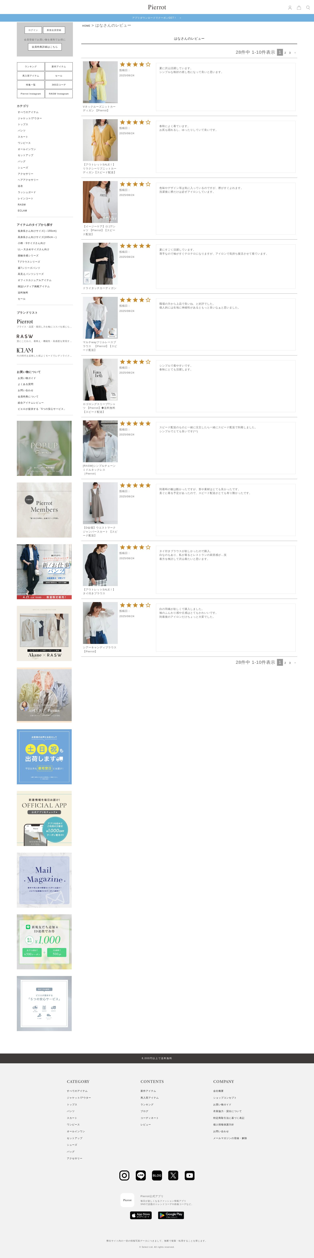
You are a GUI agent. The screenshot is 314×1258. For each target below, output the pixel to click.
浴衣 (20, 186)
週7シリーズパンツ (29, 268)
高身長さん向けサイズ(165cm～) (37, 237)
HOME (86, 25)
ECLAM (22, 210)
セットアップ (25, 155)
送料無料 (23, 292)
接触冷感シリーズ (28, 255)
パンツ (22, 130)
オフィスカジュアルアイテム (35, 280)
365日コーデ (59, 85)
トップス (23, 124)
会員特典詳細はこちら (45, 46)
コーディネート (150, 1118)
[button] (294, 53)
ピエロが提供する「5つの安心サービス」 (42, 409)
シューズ (23, 167)
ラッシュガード (27, 192)
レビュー (146, 1124)
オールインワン (27, 149)
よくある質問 (25, 384)
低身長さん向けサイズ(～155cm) (37, 231)
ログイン (33, 30)
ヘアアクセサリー (28, 179)
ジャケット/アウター (30, 118)
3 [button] (290, 52)
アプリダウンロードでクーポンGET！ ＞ (157, 17)
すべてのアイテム (28, 112)
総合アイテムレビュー (31, 402)
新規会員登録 (54, 30)
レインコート (25, 198)
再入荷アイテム (30, 76)
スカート (23, 136)
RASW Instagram (59, 94)
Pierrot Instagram (31, 94)
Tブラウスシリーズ (29, 261)
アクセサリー (25, 173)
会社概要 (218, 1091)
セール (58, 76)
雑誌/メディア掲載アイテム (34, 286)
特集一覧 (31, 85)
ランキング (31, 66)
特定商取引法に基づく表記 (229, 1118)
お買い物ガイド (27, 378)
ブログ (144, 1111)
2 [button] (285, 52)
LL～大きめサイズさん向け (33, 249)
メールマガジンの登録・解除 (230, 1138)
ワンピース (24, 143)
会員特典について (28, 396)
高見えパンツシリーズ (31, 274)
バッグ (22, 161)
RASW (22, 204)
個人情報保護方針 (223, 1124)
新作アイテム (59, 66)
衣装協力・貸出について (227, 1111)
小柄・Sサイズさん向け (32, 243)
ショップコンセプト (225, 1097)
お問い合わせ (25, 390)
